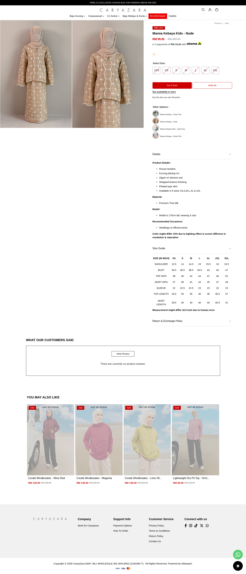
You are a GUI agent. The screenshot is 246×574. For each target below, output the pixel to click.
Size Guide (159, 248)
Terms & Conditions (159, 530)
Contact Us (155, 541)
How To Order (120, 530)
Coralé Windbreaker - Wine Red (46, 478)
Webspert (186, 563)
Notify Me (212, 85)
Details (156, 154)
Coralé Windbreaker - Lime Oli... (143, 478)
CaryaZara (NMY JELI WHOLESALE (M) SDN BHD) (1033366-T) (108, 563)
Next (227, 23)
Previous (218, 23)
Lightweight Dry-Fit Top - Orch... (191, 478)
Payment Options (122, 525)
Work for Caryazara (88, 525)
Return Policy (156, 536)
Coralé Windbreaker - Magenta (94, 478)
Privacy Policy (156, 525)
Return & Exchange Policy (168, 321)
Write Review (123, 354)
